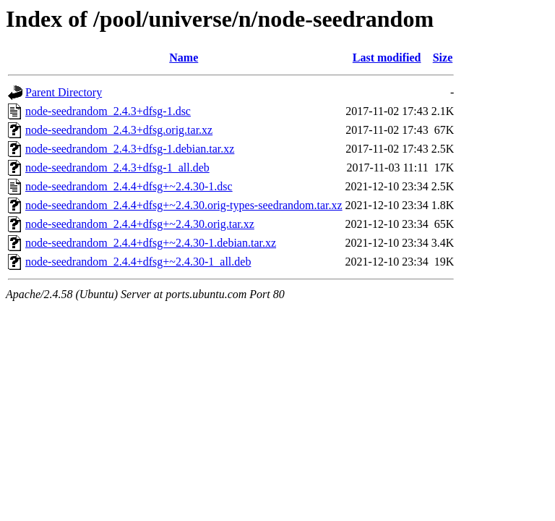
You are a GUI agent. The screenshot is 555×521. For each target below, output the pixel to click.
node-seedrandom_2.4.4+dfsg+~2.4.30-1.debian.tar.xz (150, 243)
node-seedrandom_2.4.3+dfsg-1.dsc (108, 111)
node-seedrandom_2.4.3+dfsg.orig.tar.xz (118, 130)
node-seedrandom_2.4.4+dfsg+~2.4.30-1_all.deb (138, 261)
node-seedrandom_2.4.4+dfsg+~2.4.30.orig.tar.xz (139, 224)
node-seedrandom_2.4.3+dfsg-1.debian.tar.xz (129, 149)
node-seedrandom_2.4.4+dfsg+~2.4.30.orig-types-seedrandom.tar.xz (184, 205)
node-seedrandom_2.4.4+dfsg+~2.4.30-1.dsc (129, 186)
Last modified (387, 57)
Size (443, 57)
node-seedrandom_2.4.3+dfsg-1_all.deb (117, 167)
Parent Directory (63, 92)
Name (183, 57)
